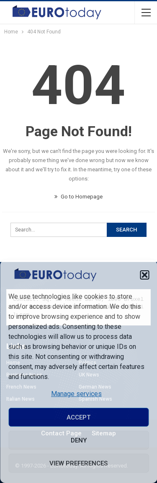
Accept (78, 417)
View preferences (78, 463)
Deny (79, 440)
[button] (144, 275)
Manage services (76, 394)
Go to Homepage (78, 196)
